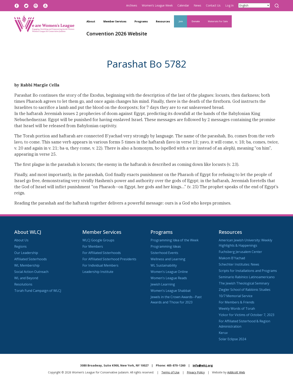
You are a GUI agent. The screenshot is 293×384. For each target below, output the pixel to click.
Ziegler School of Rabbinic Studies (244, 289)
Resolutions (23, 284)
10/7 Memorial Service (236, 296)
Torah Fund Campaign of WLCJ (37, 290)
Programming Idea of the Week (175, 240)
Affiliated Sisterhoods (30, 259)
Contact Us (213, 5)
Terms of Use (170, 372)
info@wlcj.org (203, 365)
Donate (195, 21)
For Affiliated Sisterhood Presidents (109, 259)
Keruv (223, 332)
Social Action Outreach (31, 271)
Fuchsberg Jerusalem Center (240, 251)
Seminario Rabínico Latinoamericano (247, 277)
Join (180, 21)
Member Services (114, 21)
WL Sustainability (164, 265)
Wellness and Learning (168, 259)
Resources (163, 21)
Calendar (183, 5)
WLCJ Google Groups (98, 240)
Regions (20, 246)
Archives (131, 5)
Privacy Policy (196, 372)
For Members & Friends (236, 302)
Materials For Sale (218, 21)
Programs (141, 21)
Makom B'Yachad (232, 258)
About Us (21, 240)
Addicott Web (236, 372)
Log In (229, 5)
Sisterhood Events (164, 253)
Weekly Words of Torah (237, 308)
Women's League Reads (169, 278)
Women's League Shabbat (171, 290)
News (197, 5)
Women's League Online (169, 271)
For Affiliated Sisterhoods (101, 253)
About (90, 21)
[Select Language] (254, 5)
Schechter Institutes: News (239, 264)
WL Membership (26, 265)
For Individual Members (100, 265)
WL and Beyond (26, 278)
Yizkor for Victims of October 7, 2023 (246, 315)
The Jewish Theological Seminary (244, 283)
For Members (92, 246)
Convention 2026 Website (116, 33)
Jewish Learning (163, 284)
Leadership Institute (97, 271)
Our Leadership (26, 253)
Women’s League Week (157, 5)
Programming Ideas (166, 246)
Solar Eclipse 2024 (232, 339)
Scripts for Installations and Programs (248, 270)
